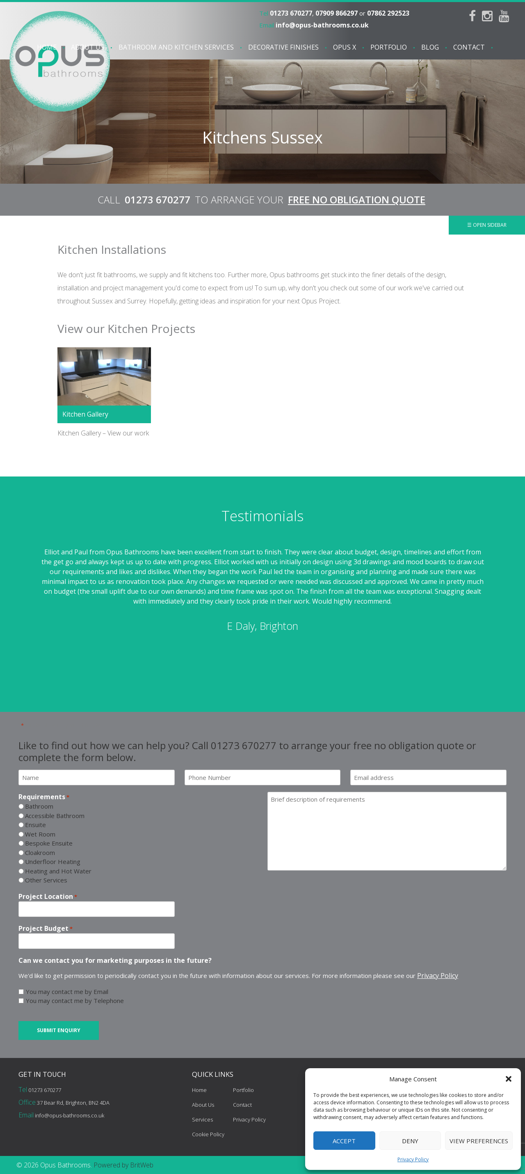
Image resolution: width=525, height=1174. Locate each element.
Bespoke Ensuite (49, 843)
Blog (430, 47)
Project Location (47, 896)
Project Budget (45, 928)
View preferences (479, 1141)
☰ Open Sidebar (487, 224)
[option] (262, 590)
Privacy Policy (413, 1159)
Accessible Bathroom (54, 816)
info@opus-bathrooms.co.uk (322, 25)
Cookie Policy (208, 1134)
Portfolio (388, 47)
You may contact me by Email (67, 991)
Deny (410, 1141)
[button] (508, 1079)
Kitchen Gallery (85, 414)
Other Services (46, 880)
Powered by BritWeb (123, 1164)
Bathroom (39, 806)
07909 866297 (336, 13)
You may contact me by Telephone (75, 1000)
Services (202, 1119)
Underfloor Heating (52, 861)
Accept (344, 1141)
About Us (87, 47)
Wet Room (40, 834)
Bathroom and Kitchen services (176, 47)
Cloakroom (40, 852)
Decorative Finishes (283, 47)
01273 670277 (291, 13)
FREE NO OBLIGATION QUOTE (356, 199)
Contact (469, 47)
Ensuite (35, 825)
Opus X (344, 47)
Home (47, 47)
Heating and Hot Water (58, 871)
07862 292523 (388, 13)
